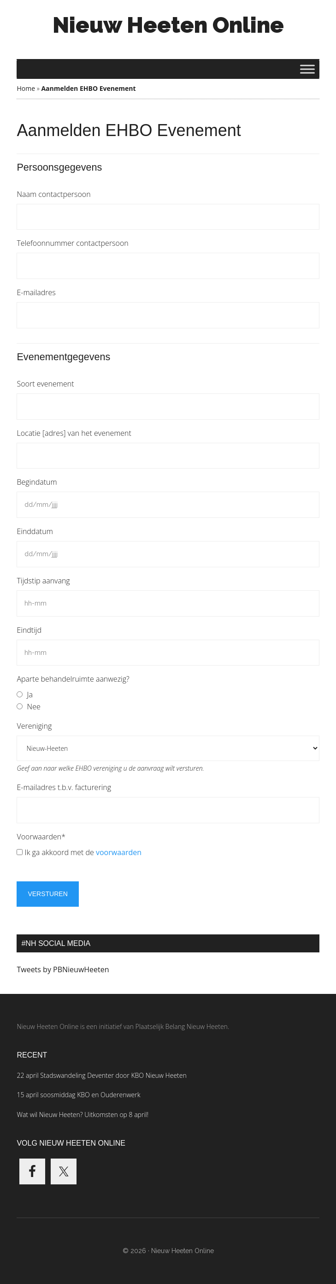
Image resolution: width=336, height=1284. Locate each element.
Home (26, 88)
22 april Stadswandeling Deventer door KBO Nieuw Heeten (101, 1075)
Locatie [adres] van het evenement (74, 433)
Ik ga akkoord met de (83, 852)
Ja (30, 695)
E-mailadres (36, 292)
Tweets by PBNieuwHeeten (63, 969)
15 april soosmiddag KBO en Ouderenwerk (78, 1094)
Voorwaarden (41, 837)
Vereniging (34, 726)
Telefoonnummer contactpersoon (72, 243)
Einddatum (35, 531)
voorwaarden (118, 852)
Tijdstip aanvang (43, 581)
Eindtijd (29, 630)
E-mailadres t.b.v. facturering (64, 787)
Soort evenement (45, 384)
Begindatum (37, 482)
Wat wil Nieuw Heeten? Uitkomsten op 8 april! (82, 1114)
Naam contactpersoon (53, 194)
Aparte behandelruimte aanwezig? (73, 679)
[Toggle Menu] (307, 69)
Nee (34, 706)
